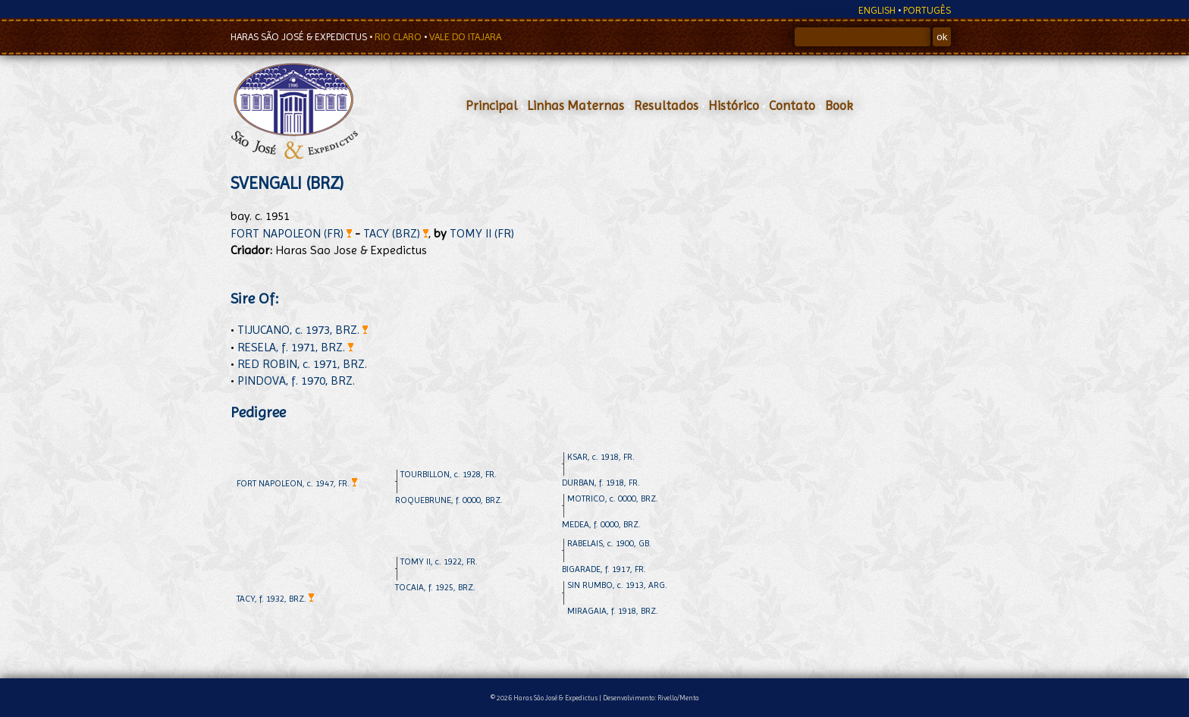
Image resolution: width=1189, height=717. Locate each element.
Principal (491, 105)
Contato (792, 105)
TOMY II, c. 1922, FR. (439, 561)
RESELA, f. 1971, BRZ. (295, 347)
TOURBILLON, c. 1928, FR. (448, 474)
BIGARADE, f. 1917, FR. (604, 569)
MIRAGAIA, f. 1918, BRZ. (612, 610)
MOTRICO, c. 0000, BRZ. (612, 498)
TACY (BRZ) (395, 233)
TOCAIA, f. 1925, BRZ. (435, 587)
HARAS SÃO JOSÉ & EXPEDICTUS (300, 36)
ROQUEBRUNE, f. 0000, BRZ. (449, 500)
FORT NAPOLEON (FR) (291, 233)
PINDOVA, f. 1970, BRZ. (296, 380)
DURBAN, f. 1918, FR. (601, 482)
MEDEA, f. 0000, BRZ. (601, 524)
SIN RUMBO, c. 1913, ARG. (617, 585)
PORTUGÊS (927, 10)
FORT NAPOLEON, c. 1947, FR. (297, 483)
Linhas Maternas (575, 105)
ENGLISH (877, 10)
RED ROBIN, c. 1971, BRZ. (302, 364)
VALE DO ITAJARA (465, 36)
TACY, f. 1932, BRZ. (275, 598)
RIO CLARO (399, 36)
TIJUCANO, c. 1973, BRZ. (302, 329)
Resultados (666, 105)
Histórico (733, 105)
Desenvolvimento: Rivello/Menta (651, 697)
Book (839, 105)
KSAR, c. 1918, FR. (601, 456)
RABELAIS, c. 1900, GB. (609, 543)
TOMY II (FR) (482, 233)
